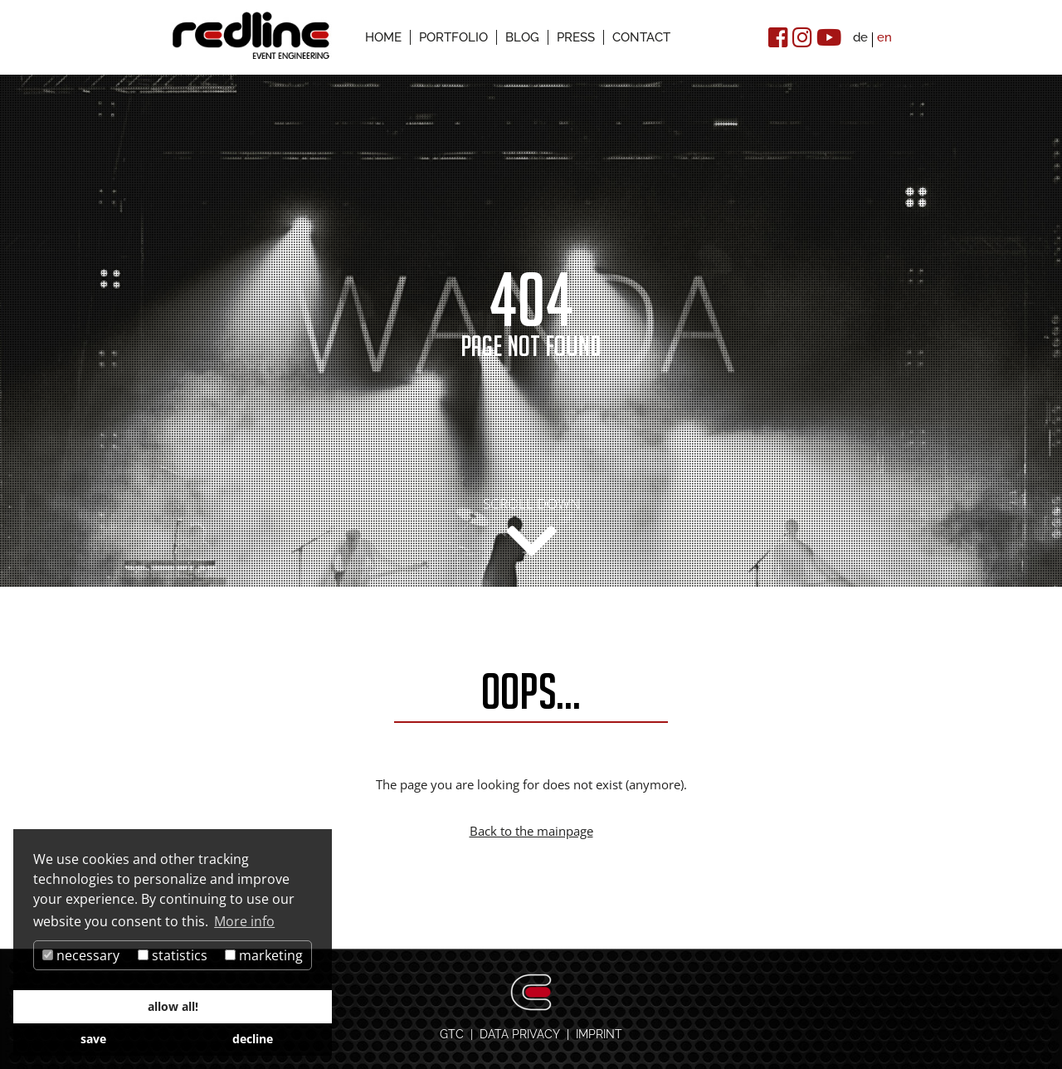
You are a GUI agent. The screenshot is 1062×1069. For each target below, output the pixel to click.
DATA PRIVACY (520, 1034)
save (93, 1039)
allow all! (173, 1006)
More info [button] (244, 921)
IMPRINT (599, 1034)
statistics (172, 955)
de (860, 37)
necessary (80, 955)
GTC (452, 1034)
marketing (264, 955)
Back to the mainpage (531, 830)
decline (252, 1039)
